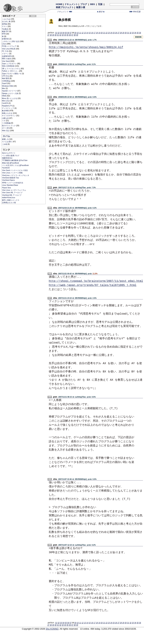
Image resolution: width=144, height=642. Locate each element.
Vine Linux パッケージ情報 (12, 173)
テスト (5, 26)
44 (65, 35)
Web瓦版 (135, 12)
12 (83, 33)
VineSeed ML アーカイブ (11, 195)
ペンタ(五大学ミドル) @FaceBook (15, 165)
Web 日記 (6, 131)
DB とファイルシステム (11, 69)
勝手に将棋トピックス (10, 200)
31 (128, 33)
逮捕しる (5, 139)
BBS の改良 (7, 59)
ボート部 (5, 128)
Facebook (6, 168)
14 (87, 33)
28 (121, 33)
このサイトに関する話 (11, 41)
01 (56, 33)
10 (78, 33)
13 (85, 33)
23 (109, 33)
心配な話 (5, 118)
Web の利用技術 (8, 66)
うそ (4, 121)
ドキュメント (71, 4)
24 (111, 33)
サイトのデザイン (9, 116)
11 (80, 33)
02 (58, 33)
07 (70, 33)
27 (118, 33)
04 (63, 33)
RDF (33, 16)
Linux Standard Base (10, 185)
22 (106, 33)
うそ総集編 (6, 123)
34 (135, 33)
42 (60, 35)
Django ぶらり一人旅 (10, 93)
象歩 (100, 12)
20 (102, 33)
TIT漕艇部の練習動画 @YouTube (14, 160)
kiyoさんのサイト (9, 153)
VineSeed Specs (8, 180)
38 (51, 35)
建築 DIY (5, 31)
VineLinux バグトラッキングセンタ (15, 175)
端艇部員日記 (7, 158)
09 (75, 33)
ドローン (5, 54)
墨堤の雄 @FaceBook (10, 163)
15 (90, 33)
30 (126, 33)
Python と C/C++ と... (10, 71)
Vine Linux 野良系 (9, 49)
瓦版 (100, 4)
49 (77, 35)
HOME (59, 4)
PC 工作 (5, 51)
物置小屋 (81, 7)
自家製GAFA (7, 56)
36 (140, 33)
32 (130, 33)
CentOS (5, 103)
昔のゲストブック (9, 126)
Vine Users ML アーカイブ (12, 193)
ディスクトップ (8, 108)
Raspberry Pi (7, 106)
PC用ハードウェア (9, 46)
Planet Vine (6, 188)
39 (53, 35)
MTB (4, 34)
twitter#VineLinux (8, 198)
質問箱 (5, 24)
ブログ (84, 4)
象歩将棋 (5, 111)
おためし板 (6, 21)
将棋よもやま (7, 113)
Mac (4, 88)
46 (70, 35)
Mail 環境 (5, 78)
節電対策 (5, 39)
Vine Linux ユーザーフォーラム (14, 190)
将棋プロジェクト (65, 7)
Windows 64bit (8, 86)
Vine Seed (6, 61)
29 (123, 33)
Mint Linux (6, 101)
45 (67, 35)
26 (116, 33)
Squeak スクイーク (9, 91)
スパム (6, 136)
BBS (93, 4)
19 (99, 33)
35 (137, 33)
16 (92, 33)
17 (94, 33)
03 (61, 33)
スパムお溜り (7, 142)
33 (133, 33)
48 (75, 35)
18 (97, 33)
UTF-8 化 (5, 76)
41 (58, 35)
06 (68, 33)
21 (104, 33)
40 (55, 35)
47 (72, 35)
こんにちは (6, 19)
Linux (4, 44)
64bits (4, 96)
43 (63, 35)
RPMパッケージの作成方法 (12, 183)
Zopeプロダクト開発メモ (12, 74)
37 (48, 35)
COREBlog (6, 81)
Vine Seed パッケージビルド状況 (15, 170)
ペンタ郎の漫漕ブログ (10, 155)
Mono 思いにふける (10, 98)
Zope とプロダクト (9, 64)
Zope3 (4, 83)
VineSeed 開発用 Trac (10, 178)
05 (66, 33)
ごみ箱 (5, 144)
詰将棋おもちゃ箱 (9, 202)
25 (114, 33)
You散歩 (5, 29)
